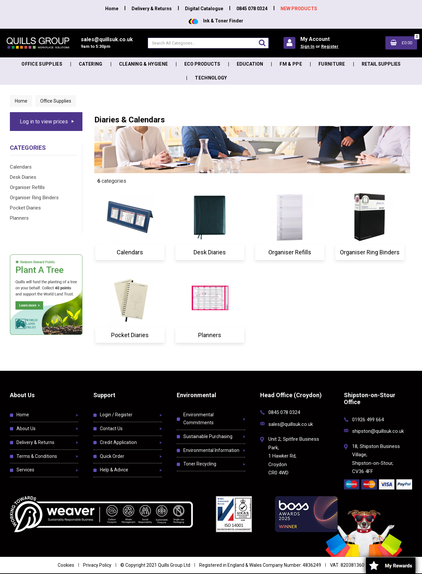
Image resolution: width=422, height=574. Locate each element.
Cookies (66, 565)
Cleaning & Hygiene (143, 64)
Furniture (331, 64)
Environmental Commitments (198, 418)
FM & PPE (291, 64)
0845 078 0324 (251, 8)
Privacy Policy (97, 565)
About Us (26, 428)
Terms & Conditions (36, 456)
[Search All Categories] (208, 43)
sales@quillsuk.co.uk (290, 424)
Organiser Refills (27, 187)
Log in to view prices (44, 121)
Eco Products (202, 64)
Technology (211, 77)
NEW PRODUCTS (299, 8)
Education (250, 64)
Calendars (21, 167)
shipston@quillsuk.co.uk (378, 431)
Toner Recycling (199, 463)
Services (25, 469)
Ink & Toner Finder (216, 20)
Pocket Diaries (25, 208)
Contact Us (111, 428)
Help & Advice (114, 469)
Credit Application (118, 442)
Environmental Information (211, 450)
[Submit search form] (262, 42)
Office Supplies (41, 64)
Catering (91, 64)
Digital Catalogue (204, 8)
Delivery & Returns (152, 8)
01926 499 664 (368, 420)
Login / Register (116, 414)
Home (111, 8)
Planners (19, 218)
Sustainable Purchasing (207, 436)
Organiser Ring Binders (34, 198)
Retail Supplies (381, 64)
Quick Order (112, 456)
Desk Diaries (23, 177)
